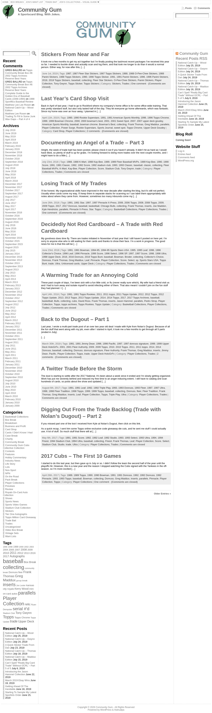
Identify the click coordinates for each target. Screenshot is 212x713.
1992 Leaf (97, 437)
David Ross (84, 301)
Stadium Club (112, 168)
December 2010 (13, 367)
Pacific (52, 353)
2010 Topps (122, 347)
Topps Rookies (86, 304)
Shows (8, 498)
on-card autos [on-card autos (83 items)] (10, 593)
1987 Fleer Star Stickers (85, 73)
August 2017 (12, 196)
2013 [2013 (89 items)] (27, 553)
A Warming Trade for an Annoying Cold (89, 275)
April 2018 (10, 177)
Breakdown (11, 423)
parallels (164, 124)
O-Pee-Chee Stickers (125, 80)
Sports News (12, 501)
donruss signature (93, 350)
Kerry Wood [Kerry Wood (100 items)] (22, 588)
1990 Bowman (101, 475)
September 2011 (14, 339)
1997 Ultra (159, 387)
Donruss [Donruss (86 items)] (13, 572)
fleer (139, 391)
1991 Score (78, 437)
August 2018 (12, 165)
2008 (140, 202)
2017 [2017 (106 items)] (6, 556)
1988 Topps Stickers (69, 76)
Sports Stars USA (149, 260)
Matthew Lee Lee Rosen (18, 104)
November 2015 (13, 237)
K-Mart (63, 168)
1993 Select (131, 437)
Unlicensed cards (70, 263)
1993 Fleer (140, 387)
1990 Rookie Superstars (86, 117)
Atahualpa (119, 710)
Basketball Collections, (126, 209)
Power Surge (68, 127)
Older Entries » (162, 493)
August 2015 (12, 247)
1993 (114, 165)
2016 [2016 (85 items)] (33, 553)
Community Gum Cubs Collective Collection (16, 446)
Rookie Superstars (86, 127)
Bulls (56, 301)
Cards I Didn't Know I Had (19, 432)
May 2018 (10, 174)
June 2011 (10, 348)
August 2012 (12, 304)
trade (138, 168)
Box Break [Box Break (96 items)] (30, 562)
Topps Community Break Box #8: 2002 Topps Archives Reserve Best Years (19, 74)
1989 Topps (80, 475)
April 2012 (10, 317)
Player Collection (51, 127)
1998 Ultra (160, 253)
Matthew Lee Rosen (15, 113)
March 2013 (11, 282)
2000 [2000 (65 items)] (21, 547)
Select (131, 260)
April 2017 (10, 209)
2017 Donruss (69, 206)
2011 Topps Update (126, 294)
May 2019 (10, 136)
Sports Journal (105, 127)
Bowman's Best (107, 124)
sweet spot (119, 127)
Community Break (14, 442)
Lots (7, 467)
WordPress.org (186, 160)
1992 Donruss (147, 475)
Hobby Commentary (15, 457)
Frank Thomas (135, 124)
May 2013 (10, 275)
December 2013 (13, 256)
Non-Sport (10, 470)
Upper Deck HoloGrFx (103, 353)
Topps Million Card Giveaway (20, 517)
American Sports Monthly (55, 124)
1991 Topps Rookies (84, 294)
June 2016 (10, 228)
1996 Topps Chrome (158, 117)
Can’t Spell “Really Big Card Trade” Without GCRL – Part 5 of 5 (20, 665)
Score (101, 168)
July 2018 (10, 168)
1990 (84, 76)
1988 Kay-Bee (95, 161)
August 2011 (12, 342)
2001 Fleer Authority (77, 347)
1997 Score (141, 253)
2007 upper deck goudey (150, 121)
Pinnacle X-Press (78, 209)
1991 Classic (63, 165)
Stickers (9, 511)
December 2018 (13, 152)
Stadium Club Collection (18, 507)
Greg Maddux (152, 124)
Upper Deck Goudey (154, 127)
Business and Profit (15, 426)
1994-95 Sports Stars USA (115, 250)
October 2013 (12, 263)
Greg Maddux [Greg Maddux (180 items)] (13, 578)
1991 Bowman (81, 250)
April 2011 (10, 355)
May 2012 (10, 313)
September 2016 (14, 218)
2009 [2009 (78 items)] (30, 549)
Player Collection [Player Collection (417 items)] (13, 601)
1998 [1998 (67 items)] (10, 547)
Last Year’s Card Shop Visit (75, 98)
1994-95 (95, 250)
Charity (9, 438)
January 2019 (12, 149)
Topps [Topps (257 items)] (8, 617)
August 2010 (12, 380)
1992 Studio (110, 437)
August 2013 (12, 269)
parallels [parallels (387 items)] (27, 592)
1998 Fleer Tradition (59, 391)
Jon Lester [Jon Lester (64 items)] (21, 585)
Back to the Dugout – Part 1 (75, 319)
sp (137, 260)
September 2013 (14, 266)
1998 (151, 253)
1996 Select (110, 253)
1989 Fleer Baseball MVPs (125, 161)
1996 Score (97, 253)
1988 (124, 73)
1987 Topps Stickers (110, 73)
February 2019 (13, 146)
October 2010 (12, 374)
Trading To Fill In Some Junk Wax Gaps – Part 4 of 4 (20, 118)
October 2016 (12, 215)
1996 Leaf (68, 253)
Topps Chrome (134, 127)
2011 (99, 294)
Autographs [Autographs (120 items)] (17, 556)
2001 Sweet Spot (120, 121)
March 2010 (11, 396)
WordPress (105, 710)
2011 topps (109, 294)
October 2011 (12, 336)
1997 (88, 202)
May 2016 (10, 231)
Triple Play (114, 394)
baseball (75, 80)
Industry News (12, 460)
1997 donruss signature (136, 343)
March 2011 (11, 358)
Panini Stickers (146, 80)
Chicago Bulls (108, 206)
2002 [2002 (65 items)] (26, 547)
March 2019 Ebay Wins (17, 680)
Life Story (10, 463)
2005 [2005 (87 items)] (11, 549)
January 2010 (12, 402)
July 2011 (10, 345)
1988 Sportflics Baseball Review (19, 100)
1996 (142, 76)
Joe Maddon (159, 206)
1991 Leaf (80, 387)
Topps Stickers (91, 83)
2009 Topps (48, 206)
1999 (44, 121)
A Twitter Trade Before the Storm (81, 368)
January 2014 (12, 253)
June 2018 (10, 171)
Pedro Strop (150, 301)
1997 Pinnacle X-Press (104, 202)
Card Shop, (59, 131)
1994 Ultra (77, 441)
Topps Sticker (75, 83)
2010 (111, 347)
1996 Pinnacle (82, 253)
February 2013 (13, 285)
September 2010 (14, 377)
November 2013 (13, 260)
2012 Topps (151, 294)
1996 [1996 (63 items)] (5, 547)
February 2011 (13, 361)
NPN (7, 473)
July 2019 (10, 130)
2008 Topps (151, 202)
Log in (181, 151)
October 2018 (12, 158)
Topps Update (102, 304)
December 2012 (13, 291)
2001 (106, 121)
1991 (112, 76)
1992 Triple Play (102, 387)
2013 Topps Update (88, 297)
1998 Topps (77, 391)
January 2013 (12, 288)
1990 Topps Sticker (98, 76)
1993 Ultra (144, 437)
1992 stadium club (101, 165)
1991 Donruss (124, 475)
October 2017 (12, 190)
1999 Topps (97, 391)
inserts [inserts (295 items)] (9, 584)
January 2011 (12, 364)
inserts (148, 206)
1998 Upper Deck (51, 256)
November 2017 (13, 187)
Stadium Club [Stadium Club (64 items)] (9, 613)
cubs (74, 301)
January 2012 (12, 326)
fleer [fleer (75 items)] (20, 572)
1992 (73, 165)
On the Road (12, 476)
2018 (44, 80)
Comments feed (186, 157)
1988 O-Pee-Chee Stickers (143, 73)
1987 (68, 73)
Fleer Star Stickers (103, 80)
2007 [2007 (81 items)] (17, 549)
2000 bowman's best (92, 121)
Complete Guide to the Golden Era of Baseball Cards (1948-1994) (17, 96)
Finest (108, 441)
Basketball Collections (17, 416)
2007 (132, 121)
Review (9, 489)
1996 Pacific (109, 343)
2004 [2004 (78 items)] (5, 549)
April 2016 (10, 234)
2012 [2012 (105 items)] (20, 552)
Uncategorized (13, 526)
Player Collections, (149, 209)
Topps (98, 209)
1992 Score (84, 165)
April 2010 (10, 393)
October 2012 (12, 298)
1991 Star (79, 202)
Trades (8, 523)
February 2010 (13, 399)
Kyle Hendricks (50, 209)
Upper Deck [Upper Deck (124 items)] (26, 621)
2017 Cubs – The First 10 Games (81, 456)
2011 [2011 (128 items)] (13, 552)
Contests (10, 451)
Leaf (87, 260)
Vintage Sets (12, 533)
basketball (94, 206)
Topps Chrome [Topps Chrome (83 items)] (22, 617)
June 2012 (10, 310)
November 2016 (13, 212)
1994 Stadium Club (60, 441)
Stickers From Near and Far (75, 54)
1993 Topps (65, 478)
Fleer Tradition (150, 391)
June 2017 (10, 203)
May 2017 (10, 206)
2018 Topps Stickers (59, 80)
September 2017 (14, 193)
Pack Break (11, 479)
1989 (106, 161)
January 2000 (12, 405)
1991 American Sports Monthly (123, 117)
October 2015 (12, 241)
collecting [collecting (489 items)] (13, 567)
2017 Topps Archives (138, 297)
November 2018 (13, 155)
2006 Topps (130, 202)
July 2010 (10, 383)
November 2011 (13, 332)
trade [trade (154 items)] (14, 621)
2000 (77, 121)
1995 (132, 250)
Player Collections (14, 482)
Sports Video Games (16, 504)
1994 (153, 437)
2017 (58, 206)
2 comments (93, 131)
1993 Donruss (125, 387)
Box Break (10, 419)
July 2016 (10, 225)
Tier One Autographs (16, 514)
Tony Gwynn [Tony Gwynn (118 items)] (23, 612)
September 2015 (14, 244)
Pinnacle (95, 260)
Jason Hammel (125, 301)
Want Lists (10, 536)
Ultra (57, 263)
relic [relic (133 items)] (28, 604)
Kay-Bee (72, 168)
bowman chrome (89, 124)
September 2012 (14, 301)
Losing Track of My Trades (74, 183)
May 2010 (10, 389)
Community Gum (39, 10)
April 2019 (10, 139)
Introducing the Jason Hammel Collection (16, 673)
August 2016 (12, 222)
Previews (10, 486)
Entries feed (184, 154)
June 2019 (10, 133)
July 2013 (10, 272)
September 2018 (14, 161)
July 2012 (10, 307)
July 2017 (10, 199)
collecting (86, 80)
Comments (204, 8)
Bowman (119, 256)
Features (10, 454)
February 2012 (13, 323)
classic (147, 165)
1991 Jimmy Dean (85, 343)
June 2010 (10, 386)
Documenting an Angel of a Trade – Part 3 (92, 143)
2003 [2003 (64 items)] (31, 547)
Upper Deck (87, 263)
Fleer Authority (111, 350)
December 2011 (13, 329)
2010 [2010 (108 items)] (6, 552)
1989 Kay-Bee (147, 161)
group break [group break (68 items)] (21, 580)
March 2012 (11, 320)
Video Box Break (14, 530)
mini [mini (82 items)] (31, 588)
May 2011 (10, 351)
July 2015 (10, 250)
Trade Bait (10, 520)
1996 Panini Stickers (157, 76)
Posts (188, 8)
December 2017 (13, 184)
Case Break (11, 435)
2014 (102, 297)
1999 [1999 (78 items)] (15, 547)
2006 (120, 202)
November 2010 (13, 370)
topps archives (69, 304)
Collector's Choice (154, 256)
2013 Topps (71, 297)
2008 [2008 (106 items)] (24, 549)
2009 (161, 202)
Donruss (46, 260)
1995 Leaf (142, 250)
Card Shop (11, 429)
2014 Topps (113, 297)
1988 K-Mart (79, 161)
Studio (61, 444)
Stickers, (117, 83)
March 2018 (11, 180)
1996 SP (122, 253)
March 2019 (11, 142)
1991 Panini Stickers (127, 76)
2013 (60, 297)
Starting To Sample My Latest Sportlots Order (20, 693)
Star (91, 209)
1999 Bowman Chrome (61, 121)
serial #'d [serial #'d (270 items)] (21, 608)
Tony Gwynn (60, 83)
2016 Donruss (76, 256)
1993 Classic (125, 165)
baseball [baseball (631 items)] (13, 561)
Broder (128, 256)
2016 (64, 256)
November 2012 (13, 294)
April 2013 (10, 279)
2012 (140, 294)
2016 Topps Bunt (94, 256)
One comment (138, 83)
